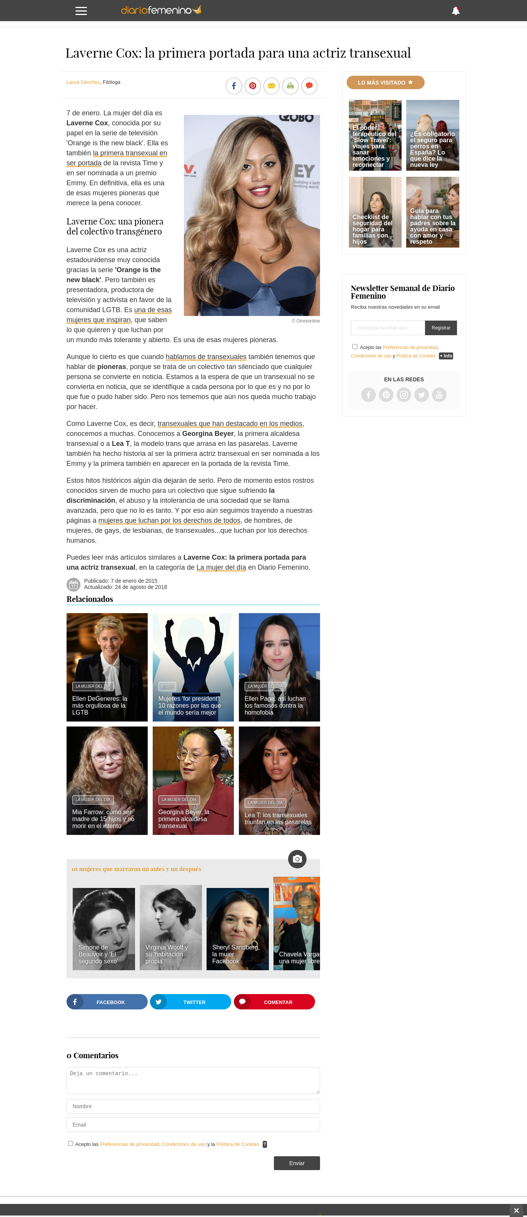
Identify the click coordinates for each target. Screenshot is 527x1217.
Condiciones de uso (184, 1144)
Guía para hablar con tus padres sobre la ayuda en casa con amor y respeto (432, 226)
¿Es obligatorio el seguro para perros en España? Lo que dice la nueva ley (432, 149)
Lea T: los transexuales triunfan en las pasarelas (278, 818)
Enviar (297, 1163)
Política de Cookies (238, 1144)
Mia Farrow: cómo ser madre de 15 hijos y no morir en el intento (103, 819)
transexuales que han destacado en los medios (230, 423)
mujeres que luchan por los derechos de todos (169, 520)
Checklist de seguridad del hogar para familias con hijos (373, 229)
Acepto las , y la (168, 1144)
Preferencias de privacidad (129, 1144)
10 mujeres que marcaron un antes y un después (136, 869)
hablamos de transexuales (206, 357)
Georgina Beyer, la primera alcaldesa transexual (184, 819)
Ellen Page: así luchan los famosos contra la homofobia (275, 705)
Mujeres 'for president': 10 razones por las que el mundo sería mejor (189, 705)
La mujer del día (221, 567)
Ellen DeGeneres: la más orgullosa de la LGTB (99, 705)
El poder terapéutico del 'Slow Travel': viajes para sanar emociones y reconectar (375, 146)
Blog (167, 686)
